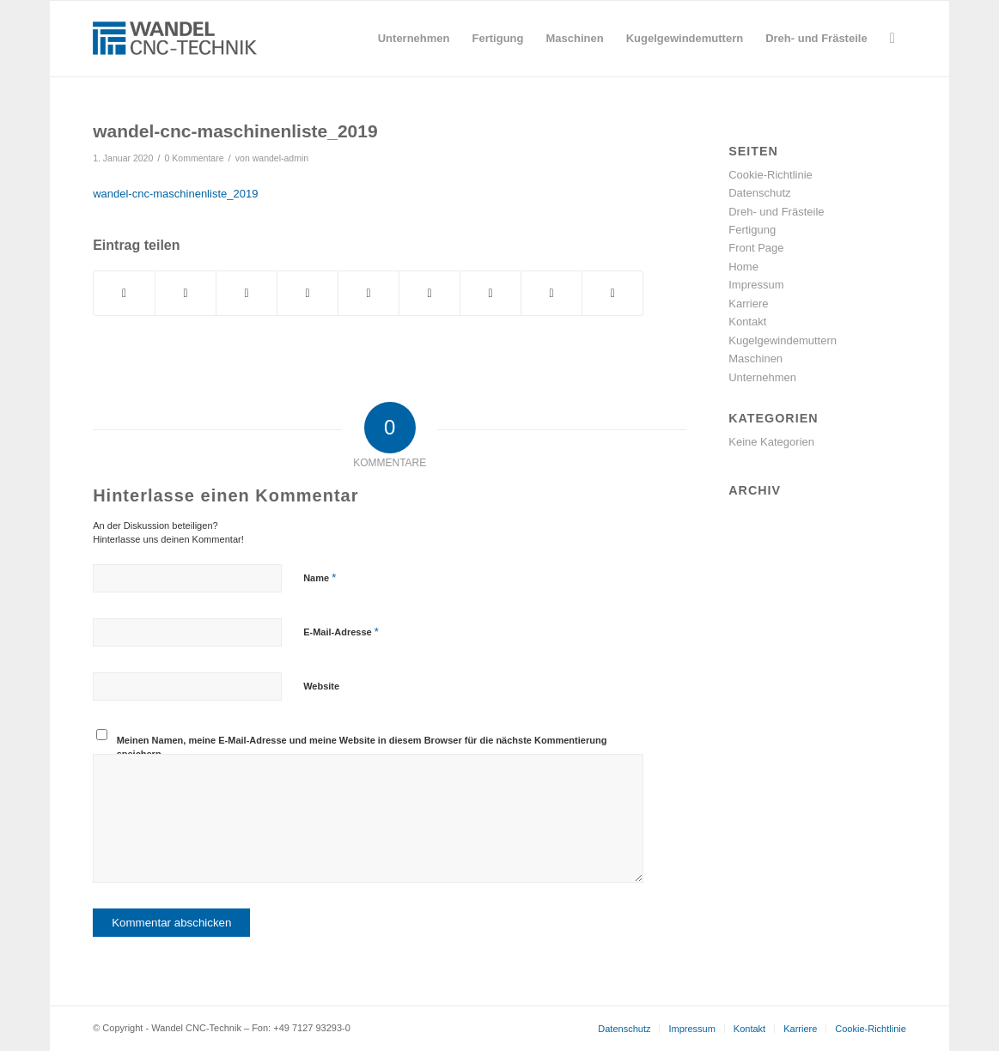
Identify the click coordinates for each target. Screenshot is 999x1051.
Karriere (748, 303)
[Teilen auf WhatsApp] (246, 293)
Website (321, 686)
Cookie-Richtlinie (770, 174)
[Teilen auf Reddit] (551, 293)
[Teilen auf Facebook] (124, 293)
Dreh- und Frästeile (776, 211)
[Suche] (892, 38)
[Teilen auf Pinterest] (307, 293)
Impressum (755, 284)
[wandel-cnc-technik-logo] (175, 38)
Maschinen (755, 358)
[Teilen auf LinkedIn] (368, 293)
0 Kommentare (194, 158)
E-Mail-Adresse (341, 631)
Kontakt (747, 321)
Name (319, 577)
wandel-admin (280, 158)
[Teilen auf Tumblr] (429, 293)
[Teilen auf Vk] (490, 293)
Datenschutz (759, 192)
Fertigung (752, 229)
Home (743, 266)
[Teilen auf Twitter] (185, 293)
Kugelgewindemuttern (782, 340)
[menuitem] (414, 38)
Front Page (755, 247)
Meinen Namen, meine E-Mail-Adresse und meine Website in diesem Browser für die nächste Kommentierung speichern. (362, 747)
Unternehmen (762, 377)
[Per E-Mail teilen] (612, 293)
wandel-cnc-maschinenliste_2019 (175, 193)
